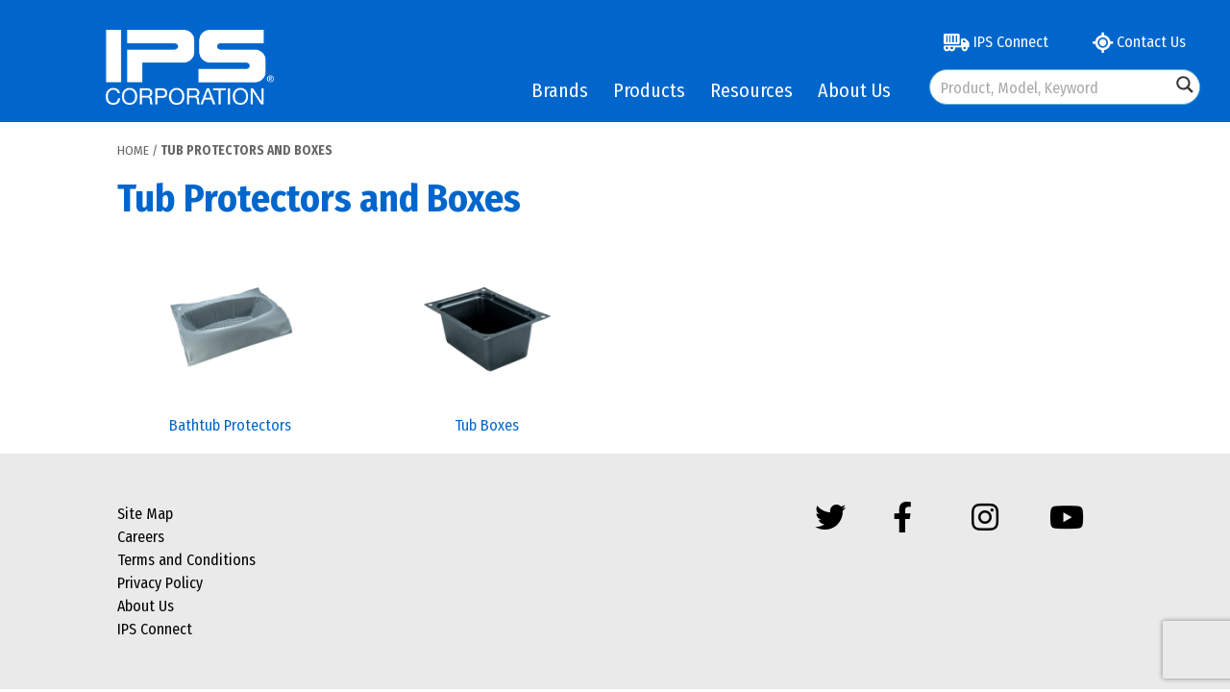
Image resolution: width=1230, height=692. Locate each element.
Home (133, 150)
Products (649, 90)
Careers (140, 537)
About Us (854, 90)
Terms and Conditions (186, 560)
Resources (751, 90)
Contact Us (1139, 42)
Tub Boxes (487, 425)
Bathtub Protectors (230, 425)
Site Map (145, 514)
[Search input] (1051, 87)
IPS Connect (996, 42)
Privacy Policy (160, 583)
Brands (559, 90)
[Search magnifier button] (1184, 84)
